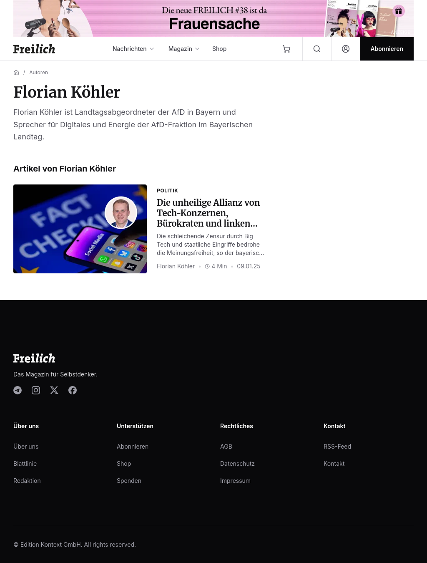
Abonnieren (132, 446)
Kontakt (334, 463)
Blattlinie (25, 463)
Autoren (38, 72)
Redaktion (27, 480)
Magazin (184, 48)
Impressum (235, 480)
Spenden (129, 480)
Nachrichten (134, 48)
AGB (226, 446)
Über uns (25, 446)
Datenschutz (237, 463)
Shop (219, 48)
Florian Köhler (176, 266)
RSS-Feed (337, 446)
